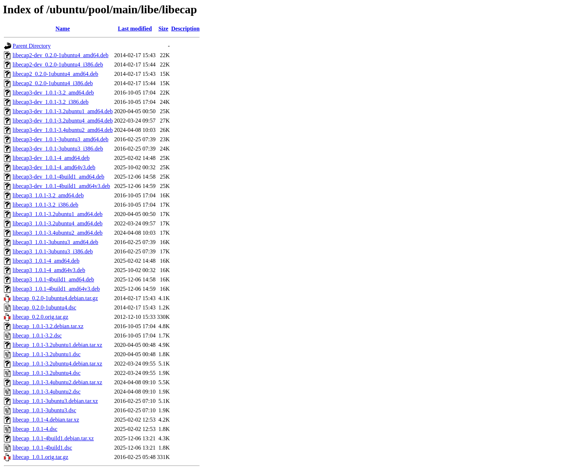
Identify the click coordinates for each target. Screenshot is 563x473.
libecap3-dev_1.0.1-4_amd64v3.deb (54, 167)
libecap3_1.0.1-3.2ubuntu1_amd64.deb (58, 214)
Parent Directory (32, 46)
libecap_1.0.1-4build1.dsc (42, 448)
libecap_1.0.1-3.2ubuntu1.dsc (46, 354)
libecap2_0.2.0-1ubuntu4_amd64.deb (55, 74)
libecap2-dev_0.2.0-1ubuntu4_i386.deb (58, 64)
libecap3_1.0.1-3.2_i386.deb (45, 205)
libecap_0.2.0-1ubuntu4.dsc (44, 307)
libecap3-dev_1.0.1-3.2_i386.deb (51, 102)
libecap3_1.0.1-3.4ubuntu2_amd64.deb (58, 233)
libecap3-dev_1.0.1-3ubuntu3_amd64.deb (60, 139)
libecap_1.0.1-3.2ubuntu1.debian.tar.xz (57, 345)
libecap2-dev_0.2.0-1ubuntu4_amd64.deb (60, 55)
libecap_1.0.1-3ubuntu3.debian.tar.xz (55, 401)
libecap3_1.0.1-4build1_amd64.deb (53, 279)
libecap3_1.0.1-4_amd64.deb (46, 261)
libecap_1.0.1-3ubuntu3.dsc (44, 410)
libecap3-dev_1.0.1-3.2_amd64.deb (53, 92)
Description (185, 29)
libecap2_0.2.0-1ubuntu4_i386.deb (53, 83)
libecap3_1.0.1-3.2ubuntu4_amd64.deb (58, 223)
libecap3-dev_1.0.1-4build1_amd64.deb (58, 177)
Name (63, 29)
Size (163, 29)
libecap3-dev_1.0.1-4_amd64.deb (51, 158)
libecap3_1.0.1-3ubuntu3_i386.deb (53, 251)
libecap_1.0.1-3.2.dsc (37, 335)
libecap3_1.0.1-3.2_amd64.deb (48, 195)
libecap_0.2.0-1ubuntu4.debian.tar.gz (55, 298)
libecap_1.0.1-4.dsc (35, 429)
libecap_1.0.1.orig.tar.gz (40, 457)
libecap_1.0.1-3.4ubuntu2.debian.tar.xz (57, 382)
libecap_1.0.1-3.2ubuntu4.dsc (46, 373)
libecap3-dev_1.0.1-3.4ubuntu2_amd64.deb (63, 130)
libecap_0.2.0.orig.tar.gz (40, 317)
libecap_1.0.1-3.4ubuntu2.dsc (46, 392)
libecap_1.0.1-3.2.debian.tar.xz (48, 326)
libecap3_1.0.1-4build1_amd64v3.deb (56, 289)
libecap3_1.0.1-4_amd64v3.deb (49, 270)
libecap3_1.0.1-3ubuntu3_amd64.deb (55, 242)
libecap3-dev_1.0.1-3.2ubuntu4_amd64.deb (63, 121)
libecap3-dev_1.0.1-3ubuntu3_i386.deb (58, 149)
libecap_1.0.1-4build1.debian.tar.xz (53, 438)
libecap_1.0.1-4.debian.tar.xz (46, 420)
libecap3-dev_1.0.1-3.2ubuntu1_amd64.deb (63, 111)
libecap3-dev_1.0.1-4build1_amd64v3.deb (61, 186)
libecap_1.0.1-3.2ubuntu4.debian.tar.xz (57, 364)
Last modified (135, 29)
